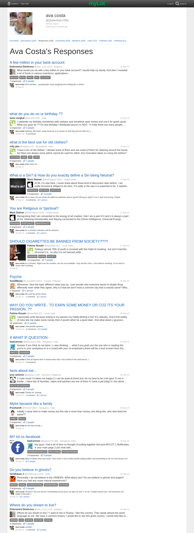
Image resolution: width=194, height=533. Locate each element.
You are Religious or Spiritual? (34, 208)
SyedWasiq (16, 281)
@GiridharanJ (31, 474)
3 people (30, 128)
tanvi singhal (17, 118)
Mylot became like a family (31, 404)
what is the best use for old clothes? (39, 142)
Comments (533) (62, 41)
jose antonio (17, 374)
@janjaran (29, 375)
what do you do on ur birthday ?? (36, 114)
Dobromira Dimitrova (22, 66)
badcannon (16, 341)
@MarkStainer (49, 179)
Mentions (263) (78, 41)
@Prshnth (27, 408)
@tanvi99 (29, 118)
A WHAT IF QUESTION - (30, 337)
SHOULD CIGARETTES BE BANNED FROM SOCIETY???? (59, 241)
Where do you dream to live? (33, 505)
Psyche (16, 277)
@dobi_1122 (40, 67)
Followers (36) (105, 41)
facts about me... (23, 370)
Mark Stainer (34, 179)
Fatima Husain (35, 245)
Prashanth (16, 408)
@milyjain (24, 146)
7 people (30, 161)
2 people (30, 356)
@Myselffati (49, 245)
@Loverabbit (29, 281)
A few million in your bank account (37, 62)
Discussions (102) (28, 41)
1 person (43, 200)
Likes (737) (92, 41)
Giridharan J (17, 474)
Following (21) (120, 41)
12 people (32, 323)
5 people (30, 81)
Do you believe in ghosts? (30, 470)
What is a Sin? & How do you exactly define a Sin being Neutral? (62, 175)
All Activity (14, 41)
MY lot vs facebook (25, 437)
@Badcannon (29, 342)
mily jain (14, 146)
